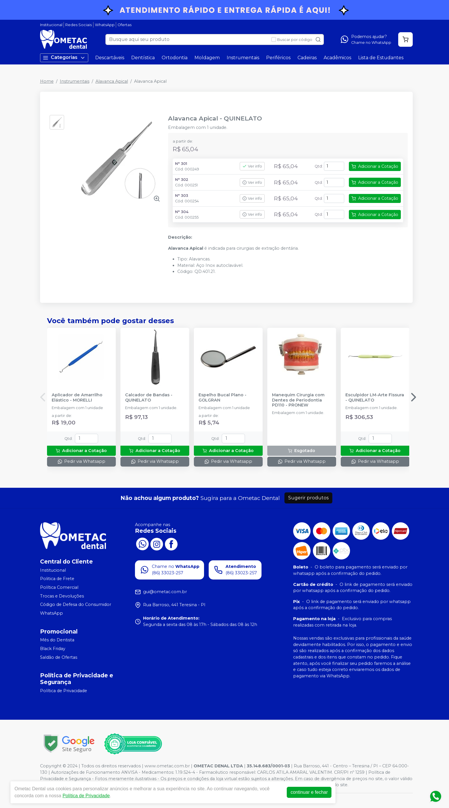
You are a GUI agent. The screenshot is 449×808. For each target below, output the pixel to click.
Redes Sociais (78, 25)
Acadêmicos (337, 57)
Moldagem (207, 57)
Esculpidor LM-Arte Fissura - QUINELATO (374, 397)
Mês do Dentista (57, 640)
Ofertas (124, 25)
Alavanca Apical (111, 81)
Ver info (252, 166)
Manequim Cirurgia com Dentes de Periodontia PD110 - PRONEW (298, 400)
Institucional (51, 25)
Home (47, 81)
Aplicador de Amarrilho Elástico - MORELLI (77, 397)
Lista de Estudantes (380, 57)
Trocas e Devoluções (62, 596)
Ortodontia (174, 57)
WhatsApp (105, 25)
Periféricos (278, 57)
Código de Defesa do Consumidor (75, 604)
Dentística (143, 57)
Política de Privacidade (63, 691)
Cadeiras (307, 57)
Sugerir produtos (308, 498)
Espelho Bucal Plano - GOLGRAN (222, 397)
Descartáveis (109, 57)
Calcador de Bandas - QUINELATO (148, 397)
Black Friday (52, 648)
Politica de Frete (57, 579)
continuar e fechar (309, 792)
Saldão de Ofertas (58, 657)
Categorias (64, 58)
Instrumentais (243, 57)
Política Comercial (59, 587)
